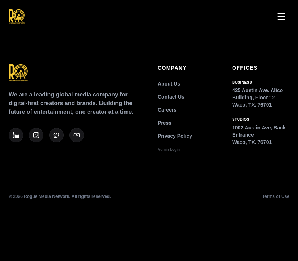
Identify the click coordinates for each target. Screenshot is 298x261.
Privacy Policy (175, 136)
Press (164, 123)
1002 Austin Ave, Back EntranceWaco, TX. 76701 (260, 131)
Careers (167, 110)
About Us (169, 84)
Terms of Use (275, 196)
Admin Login (169, 150)
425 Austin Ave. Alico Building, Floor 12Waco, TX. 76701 (260, 94)
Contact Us (171, 97)
